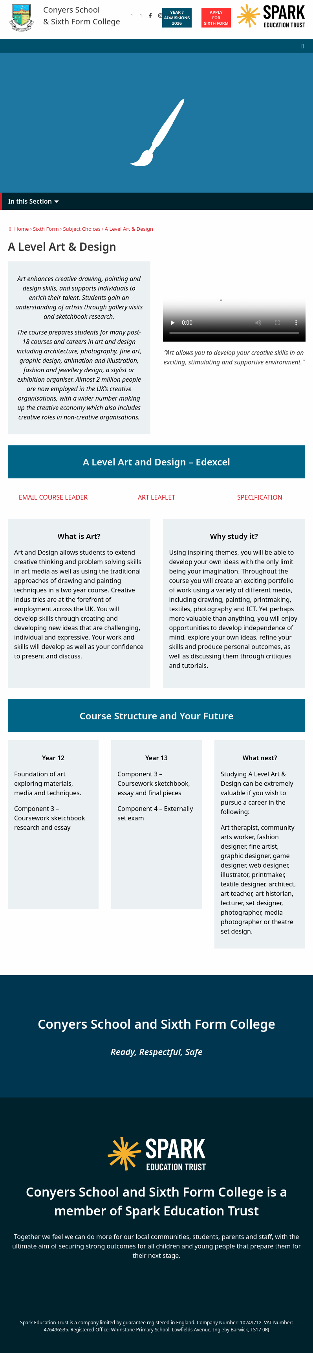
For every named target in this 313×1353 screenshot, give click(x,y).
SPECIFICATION (259, 497)
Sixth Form (46, 228)
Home (18, 228)
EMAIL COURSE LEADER (53, 497)
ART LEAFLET (156, 497)
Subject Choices (81, 228)
